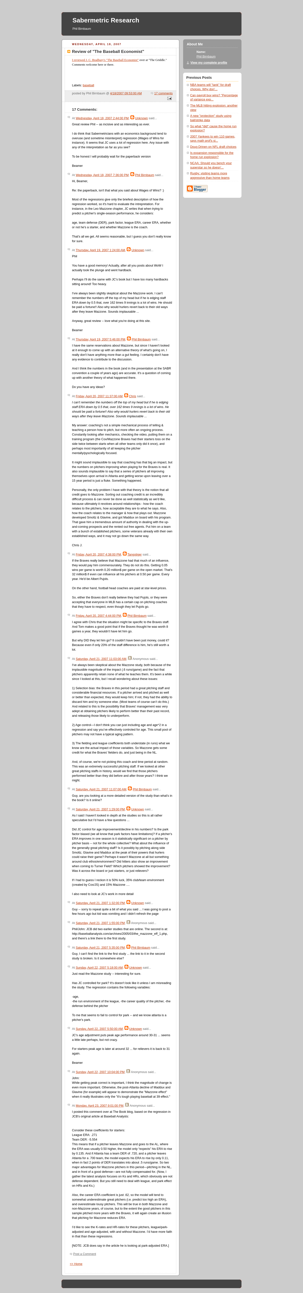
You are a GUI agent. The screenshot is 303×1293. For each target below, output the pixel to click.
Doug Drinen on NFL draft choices (213, 147)
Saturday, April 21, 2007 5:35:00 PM (100, 947)
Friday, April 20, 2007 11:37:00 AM (99, 396)
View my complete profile (208, 62)
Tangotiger (134, 554)
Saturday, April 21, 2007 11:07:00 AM (101, 789)
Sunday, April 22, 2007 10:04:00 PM (100, 1072)
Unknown (141, 118)
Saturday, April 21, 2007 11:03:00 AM (101, 659)
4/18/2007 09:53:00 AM (126, 93)
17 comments (163, 93)
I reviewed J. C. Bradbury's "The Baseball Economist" (105, 60)
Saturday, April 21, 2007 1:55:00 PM (100, 923)
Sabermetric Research (105, 20)
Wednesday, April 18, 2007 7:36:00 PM (102, 175)
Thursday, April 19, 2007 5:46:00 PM (100, 339)
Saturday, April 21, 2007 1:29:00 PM (100, 809)
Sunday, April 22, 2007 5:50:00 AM (99, 1029)
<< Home (76, 1264)
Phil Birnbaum (144, 175)
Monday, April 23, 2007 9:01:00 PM (99, 1105)
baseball (88, 85)
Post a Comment (84, 1254)
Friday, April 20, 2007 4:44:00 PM (98, 615)
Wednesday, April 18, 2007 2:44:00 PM (102, 118)
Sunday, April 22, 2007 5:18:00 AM (99, 967)
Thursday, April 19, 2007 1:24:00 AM (100, 250)
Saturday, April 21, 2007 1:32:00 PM (100, 903)
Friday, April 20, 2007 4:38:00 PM (98, 554)
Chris (132, 396)
